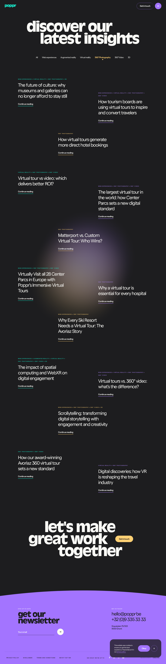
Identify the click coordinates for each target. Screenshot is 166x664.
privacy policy (121, 652)
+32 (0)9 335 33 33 (129, 619)
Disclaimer (28, 658)
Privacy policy (12, 658)
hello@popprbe (126, 613)
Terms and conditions (46, 658)
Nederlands (146, 658)
